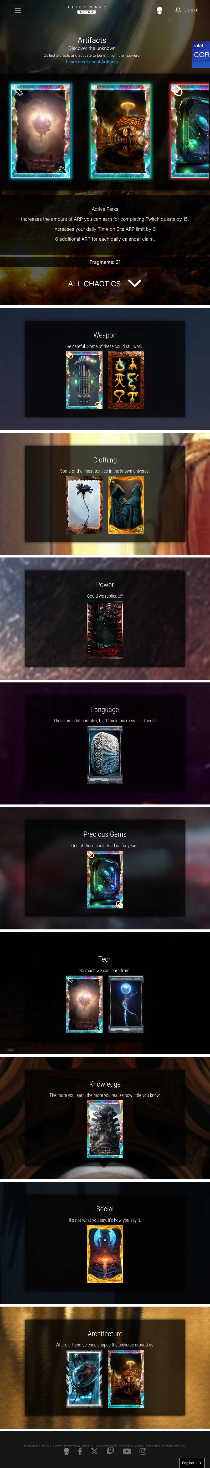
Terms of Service (52, 1445)
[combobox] (192, 1463)
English (188, 1463)
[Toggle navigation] (18, 10)
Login (192, 10)
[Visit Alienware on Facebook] (79, 1451)
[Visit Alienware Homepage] (66, 1451)
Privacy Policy (72, 1445)
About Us (88, 1445)
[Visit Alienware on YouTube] (127, 1451)
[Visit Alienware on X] (94, 1451)
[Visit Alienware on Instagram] (142, 1451)
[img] (162, 10)
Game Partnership (106, 1445)
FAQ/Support (32, 1445)
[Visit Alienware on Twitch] (111, 1451)
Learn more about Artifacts (92, 61)
